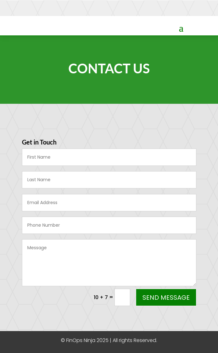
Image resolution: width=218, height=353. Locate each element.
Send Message (166, 297)
